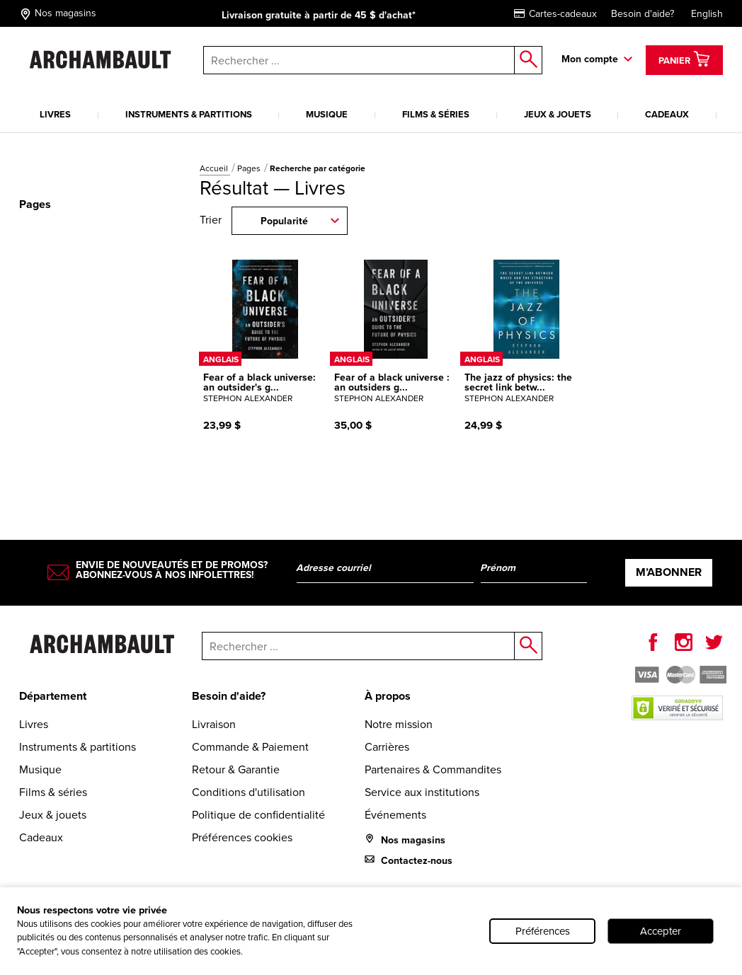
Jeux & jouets (557, 114)
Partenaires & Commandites (433, 769)
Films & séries (435, 114)
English (707, 13)
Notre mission (399, 724)
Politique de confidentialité (258, 815)
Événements (395, 815)
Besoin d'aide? (642, 13)
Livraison (214, 724)
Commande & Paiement (250, 747)
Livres (55, 114)
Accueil (215, 168)
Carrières (387, 747)
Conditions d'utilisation (248, 792)
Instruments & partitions (188, 114)
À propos (388, 696)
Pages (250, 168)
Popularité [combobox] (284, 221)
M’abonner (669, 572)
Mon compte (589, 59)
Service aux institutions (422, 792)
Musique (327, 114)
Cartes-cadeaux (555, 13)
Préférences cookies (242, 837)
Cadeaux (667, 114)
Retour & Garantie (236, 769)
